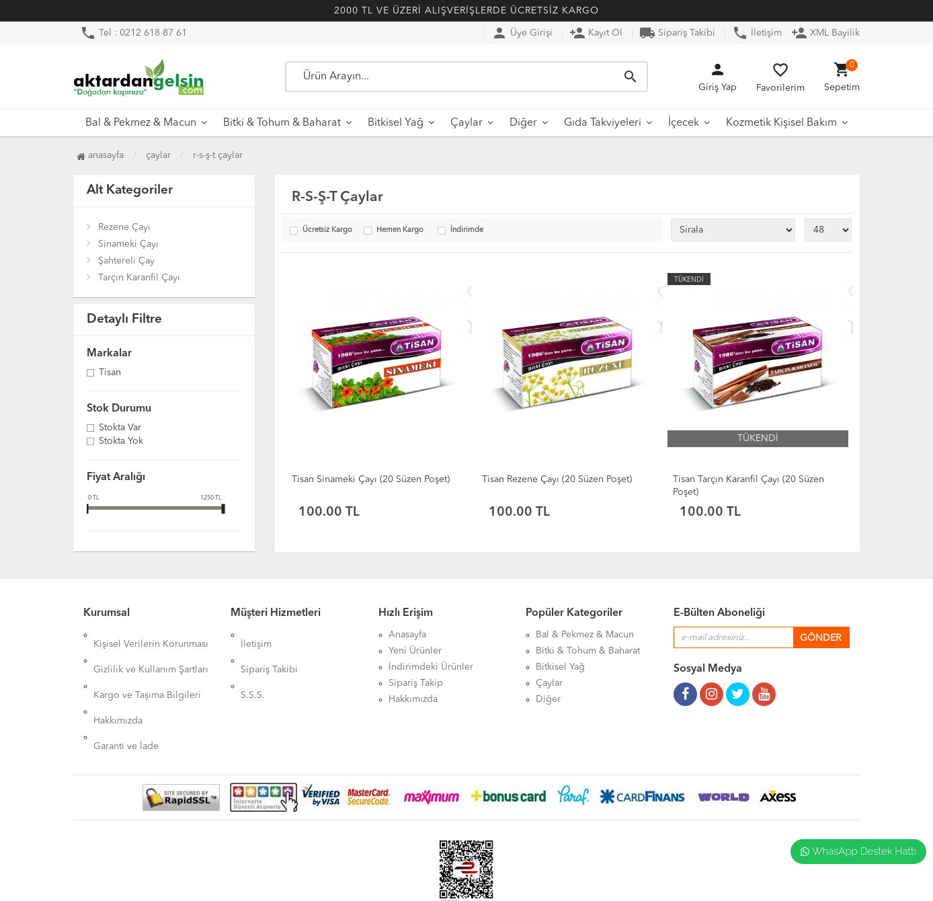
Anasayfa (100, 155)
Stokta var (120, 428)
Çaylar (466, 123)
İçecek (683, 123)
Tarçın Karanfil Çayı (139, 277)
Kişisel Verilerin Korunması (150, 634)
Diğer (523, 123)
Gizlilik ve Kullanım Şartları (150, 651)
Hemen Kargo (399, 230)
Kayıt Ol (595, 33)
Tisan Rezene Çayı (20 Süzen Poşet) (557, 479)
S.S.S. (253, 667)
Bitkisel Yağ (395, 123)
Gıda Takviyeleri (602, 123)
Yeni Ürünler (415, 651)
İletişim (757, 33)
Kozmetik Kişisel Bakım (781, 123)
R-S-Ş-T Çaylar (218, 155)
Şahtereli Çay (126, 261)
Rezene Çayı (124, 227)
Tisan (110, 373)
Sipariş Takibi (677, 33)
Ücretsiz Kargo (327, 230)
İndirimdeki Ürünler (431, 667)
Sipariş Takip (416, 683)
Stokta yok (121, 442)
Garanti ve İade (126, 699)
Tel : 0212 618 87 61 (133, 33)
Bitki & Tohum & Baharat (282, 123)
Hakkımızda (118, 683)
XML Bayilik (825, 33)
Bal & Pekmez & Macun (140, 123)
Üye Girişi (522, 33)
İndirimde (466, 230)
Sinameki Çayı (128, 244)
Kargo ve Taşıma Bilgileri (147, 667)
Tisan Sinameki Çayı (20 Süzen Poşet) (371, 479)
